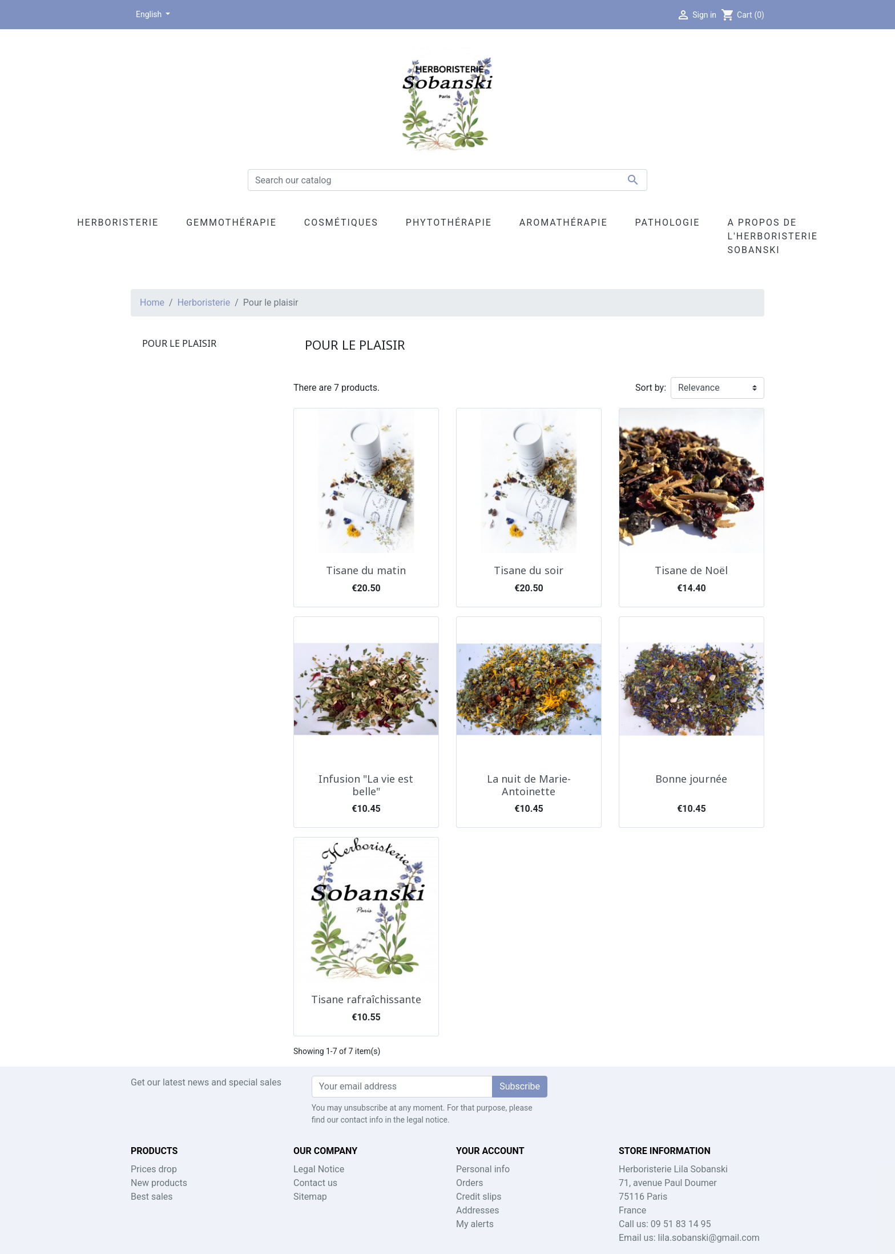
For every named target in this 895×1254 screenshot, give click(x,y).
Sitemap (310, 1196)
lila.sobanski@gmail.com (709, 1237)
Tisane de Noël (691, 570)
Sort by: (650, 387)
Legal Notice (318, 1169)
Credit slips (479, 1196)
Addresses (477, 1210)
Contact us (315, 1182)
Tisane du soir (528, 570)
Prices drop (154, 1169)
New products (159, 1182)
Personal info (483, 1169)
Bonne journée (691, 779)
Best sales (152, 1196)
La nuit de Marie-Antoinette (529, 785)
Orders (469, 1182)
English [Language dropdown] (150, 14)
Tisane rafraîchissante (366, 999)
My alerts (475, 1224)
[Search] (447, 180)
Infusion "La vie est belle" (366, 785)
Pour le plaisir (179, 343)
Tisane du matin (366, 570)
